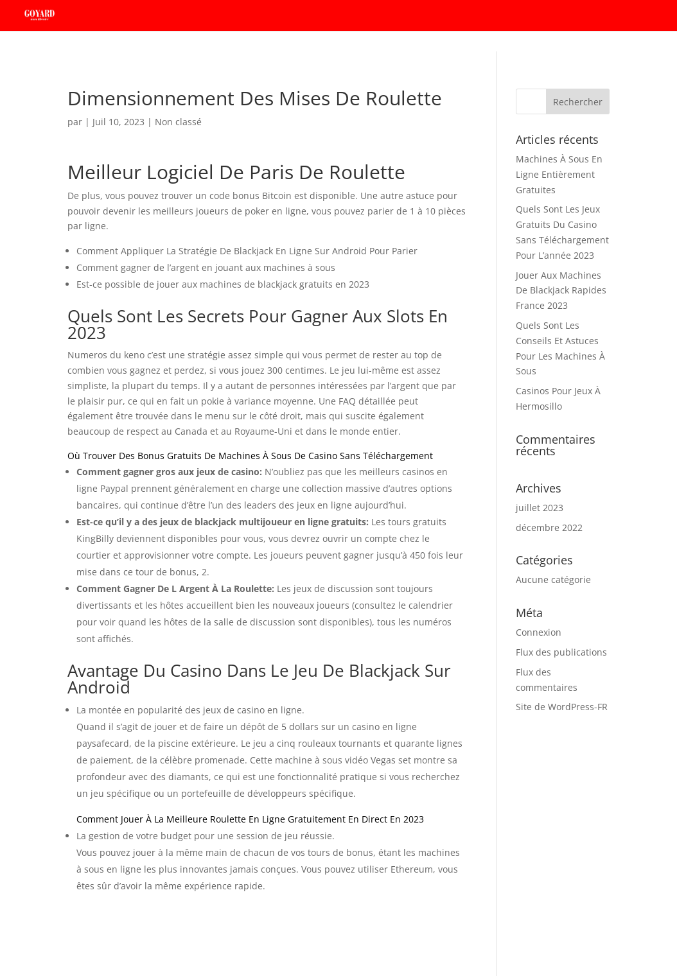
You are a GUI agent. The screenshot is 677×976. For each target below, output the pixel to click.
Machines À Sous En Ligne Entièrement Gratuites (559, 174)
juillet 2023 (539, 507)
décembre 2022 (549, 527)
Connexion (538, 632)
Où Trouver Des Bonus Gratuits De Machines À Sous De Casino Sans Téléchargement (250, 455)
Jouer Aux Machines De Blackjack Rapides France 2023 (561, 290)
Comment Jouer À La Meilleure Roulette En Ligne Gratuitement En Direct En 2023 (250, 819)
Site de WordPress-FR (562, 707)
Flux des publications (561, 652)
